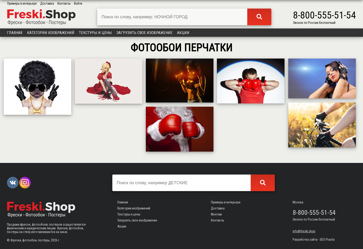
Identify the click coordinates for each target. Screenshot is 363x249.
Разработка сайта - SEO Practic (314, 239)
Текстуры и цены (95, 32)
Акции (183, 32)
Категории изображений (50, 32)
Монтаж (216, 214)
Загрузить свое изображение (144, 32)
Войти (78, 3)
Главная (14, 32)
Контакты (64, 3)
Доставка (47, 3)
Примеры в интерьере (22, 3)
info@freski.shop (304, 231)
